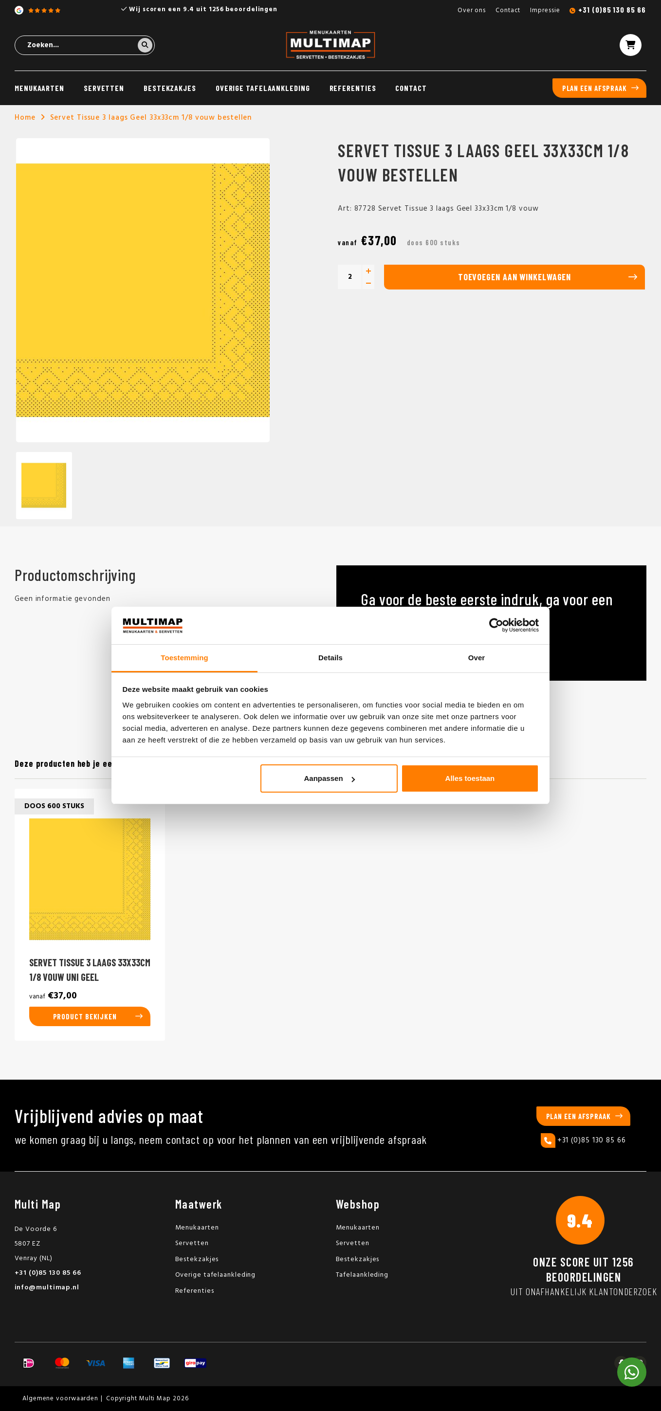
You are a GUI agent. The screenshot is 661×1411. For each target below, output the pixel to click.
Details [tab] (330, 657)
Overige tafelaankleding (263, 87)
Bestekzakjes (170, 87)
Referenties (353, 87)
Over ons (472, 10)
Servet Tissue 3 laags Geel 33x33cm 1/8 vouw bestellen (151, 118)
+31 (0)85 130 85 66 (611, 9)
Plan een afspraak (594, 88)
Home (25, 118)
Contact (508, 10)
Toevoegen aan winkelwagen (514, 276)
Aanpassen (329, 778)
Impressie (545, 10)
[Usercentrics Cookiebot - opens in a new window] (496, 625)
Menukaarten (39, 87)
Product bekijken (85, 1016)
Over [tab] (476, 657)
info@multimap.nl (47, 1287)
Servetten (104, 87)
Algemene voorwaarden (60, 1398)
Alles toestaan (470, 778)
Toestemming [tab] (184, 657)
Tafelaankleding (362, 1275)
